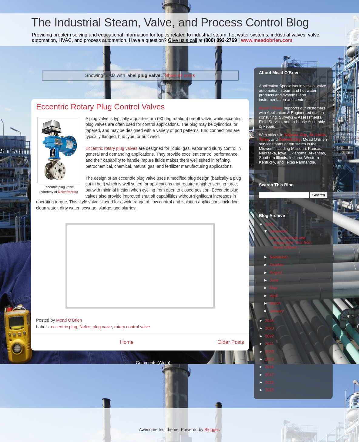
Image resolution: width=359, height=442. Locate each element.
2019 (269, 359)
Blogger (211, 429)
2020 (269, 351)
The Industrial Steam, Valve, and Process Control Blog (170, 22)
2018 (269, 366)
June (274, 280)
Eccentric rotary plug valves (111, 148)
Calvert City (290, 139)
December (279, 231)
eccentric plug (64, 326)
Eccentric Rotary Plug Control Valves (100, 106)
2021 (269, 343)
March (275, 303)
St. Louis (317, 135)
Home (127, 342)
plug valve (102, 326)
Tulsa (264, 139)
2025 (269, 224)
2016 (269, 382)
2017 (269, 374)
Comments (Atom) (153, 362)
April (274, 295)
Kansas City (295, 135)
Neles (84, 326)
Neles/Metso (67, 192)
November (279, 257)
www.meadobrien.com (266, 40)
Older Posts (230, 342)
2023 (269, 328)
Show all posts (180, 75)
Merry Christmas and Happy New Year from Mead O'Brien (290, 243)
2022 (269, 336)
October (277, 264)
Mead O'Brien (271, 108)
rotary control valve (132, 326)
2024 (269, 320)
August (276, 272)
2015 (269, 390)
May (273, 287)
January (277, 311)
